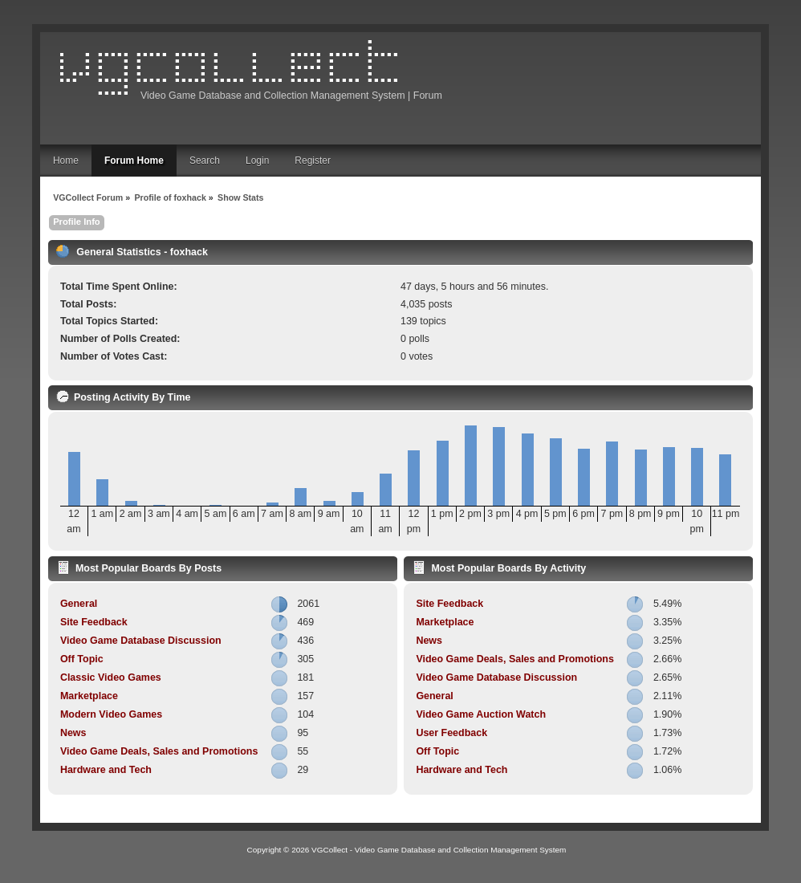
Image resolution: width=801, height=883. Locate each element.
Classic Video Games (110, 677)
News (73, 733)
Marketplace (89, 696)
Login (257, 160)
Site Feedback (94, 622)
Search (204, 160)
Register (313, 160)
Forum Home (134, 160)
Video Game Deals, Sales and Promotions (159, 751)
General (78, 603)
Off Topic (82, 659)
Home (66, 160)
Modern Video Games (111, 714)
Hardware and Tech (106, 769)
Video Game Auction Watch (481, 714)
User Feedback (451, 733)
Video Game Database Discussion (141, 640)
